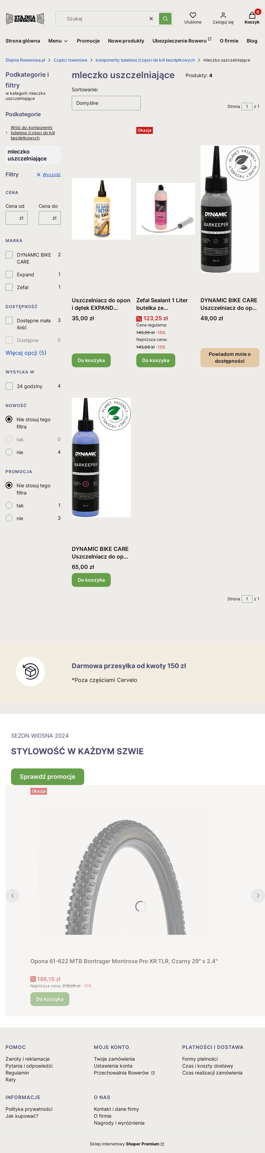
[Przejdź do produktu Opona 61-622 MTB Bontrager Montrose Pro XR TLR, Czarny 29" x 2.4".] (124, 869)
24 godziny (29, 386)
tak (20, 439)
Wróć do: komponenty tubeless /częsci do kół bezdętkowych (30, 132)
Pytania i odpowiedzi (29, 1066)
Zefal (22, 287)
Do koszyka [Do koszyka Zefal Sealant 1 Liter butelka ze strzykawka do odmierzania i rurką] (155, 360)
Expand (25, 274)
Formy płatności (200, 1059)
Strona (233, 106)
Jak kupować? (22, 1116)
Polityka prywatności (29, 1109)
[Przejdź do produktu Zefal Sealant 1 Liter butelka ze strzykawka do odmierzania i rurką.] (165, 209)
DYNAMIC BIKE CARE (34, 258)
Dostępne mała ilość (34, 323)
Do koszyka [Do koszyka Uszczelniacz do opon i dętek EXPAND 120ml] (91, 360)
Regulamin (17, 1073)
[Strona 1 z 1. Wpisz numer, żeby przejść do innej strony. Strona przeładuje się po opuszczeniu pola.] (247, 106)
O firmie (102, 1116)
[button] (165, 19)
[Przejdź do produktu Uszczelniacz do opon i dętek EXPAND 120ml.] (101, 209)
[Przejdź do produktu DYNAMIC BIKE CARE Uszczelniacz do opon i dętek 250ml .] (101, 457)
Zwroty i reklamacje (28, 1059)
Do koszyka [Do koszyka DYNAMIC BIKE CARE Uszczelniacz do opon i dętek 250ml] (91, 580)
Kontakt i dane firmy (116, 1109)
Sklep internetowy (124, 1143)
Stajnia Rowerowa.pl (25, 60)
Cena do (48, 206)
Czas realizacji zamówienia (212, 1073)
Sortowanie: (85, 89)
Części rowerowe (70, 60)
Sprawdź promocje (48, 776)
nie (20, 452)
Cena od (15, 206)
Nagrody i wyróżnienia (119, 1123)
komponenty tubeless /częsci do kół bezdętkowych (145, 60)
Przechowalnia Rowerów (122, 1073)
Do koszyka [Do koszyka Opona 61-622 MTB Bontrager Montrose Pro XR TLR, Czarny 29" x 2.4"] (49, 999)
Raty (11, 1079)
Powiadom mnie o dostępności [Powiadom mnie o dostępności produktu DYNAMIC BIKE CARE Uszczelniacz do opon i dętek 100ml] (230, 357)
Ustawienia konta (113, 1066)
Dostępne (28, 340)
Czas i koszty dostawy (207, 1066)
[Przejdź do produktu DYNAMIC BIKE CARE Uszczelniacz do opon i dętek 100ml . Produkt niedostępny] (229, 209)
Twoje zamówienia (114, 1059)
